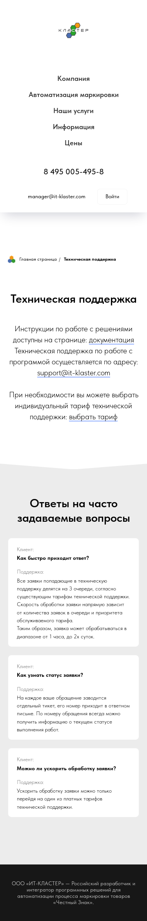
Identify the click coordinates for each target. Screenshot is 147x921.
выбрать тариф (93, 416)
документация (111, 339)
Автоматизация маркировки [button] (74, 94)
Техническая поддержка (90, 259)
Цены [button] (73, 143)
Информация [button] (73, 126)
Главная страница (32, 259)
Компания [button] (73, 78)
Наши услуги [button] (73, 110)
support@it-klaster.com (73, 372)
